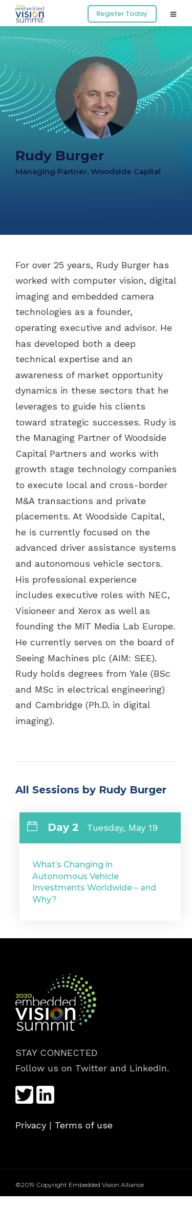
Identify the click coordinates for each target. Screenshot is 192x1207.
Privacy (30, 1125)
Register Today (121, 13)
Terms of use (84, 1125)
